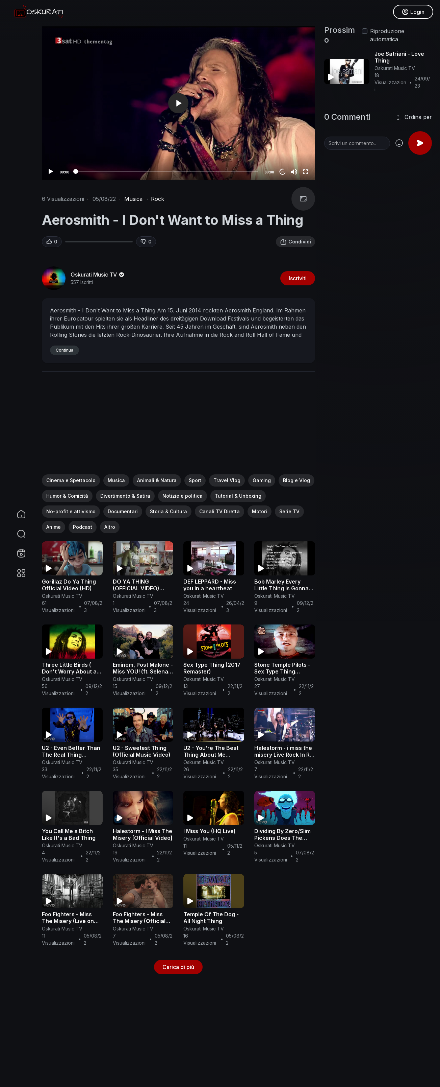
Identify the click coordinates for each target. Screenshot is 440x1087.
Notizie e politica (182, 496)
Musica (133, 198)
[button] (17, 534)
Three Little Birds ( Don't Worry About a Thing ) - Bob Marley (69, 671)
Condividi (295, 241)
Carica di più (178, 967)
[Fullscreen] (305, 171)
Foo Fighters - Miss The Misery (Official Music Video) (139, 921)
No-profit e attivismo (71, 511)
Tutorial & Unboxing (238, 496)
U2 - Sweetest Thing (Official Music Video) (142, 751)
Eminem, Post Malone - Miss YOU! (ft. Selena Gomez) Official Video (143, 671)
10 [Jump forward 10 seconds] (282, 171)
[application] (178, 103)
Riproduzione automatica (387, 35)
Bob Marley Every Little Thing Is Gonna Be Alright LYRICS (281, 588)
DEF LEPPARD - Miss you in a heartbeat (209, 585)
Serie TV (289, 511)
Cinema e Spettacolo (71, 480)
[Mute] (294, 171)
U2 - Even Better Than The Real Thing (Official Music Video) (71, 755)
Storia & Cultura (168, 511)
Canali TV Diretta (219, 511)
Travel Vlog (226, 480)
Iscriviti (298, 278)
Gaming (262, 480)
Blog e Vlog (296, 480)
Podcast (82, 527)
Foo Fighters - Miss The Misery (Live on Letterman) (68, 921)
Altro (109, 527)
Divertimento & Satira (125, 496)
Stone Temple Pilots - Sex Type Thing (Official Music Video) (283, 671)
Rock (157, 198)
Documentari (123, 511)
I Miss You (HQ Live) (209, 831)
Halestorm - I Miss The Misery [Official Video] (143, 834)
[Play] (50, 171)
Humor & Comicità (67, 496)
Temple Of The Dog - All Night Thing (211, 917)
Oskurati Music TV (98, 274)
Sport (195, 480)
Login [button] (413, 11)
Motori (259, 511)
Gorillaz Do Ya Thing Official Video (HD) (69, 585)
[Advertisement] (178, 427)
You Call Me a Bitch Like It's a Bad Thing (69, 834)
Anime (53, 527)
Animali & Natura (157, 480)
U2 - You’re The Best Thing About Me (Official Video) (210, 755)
